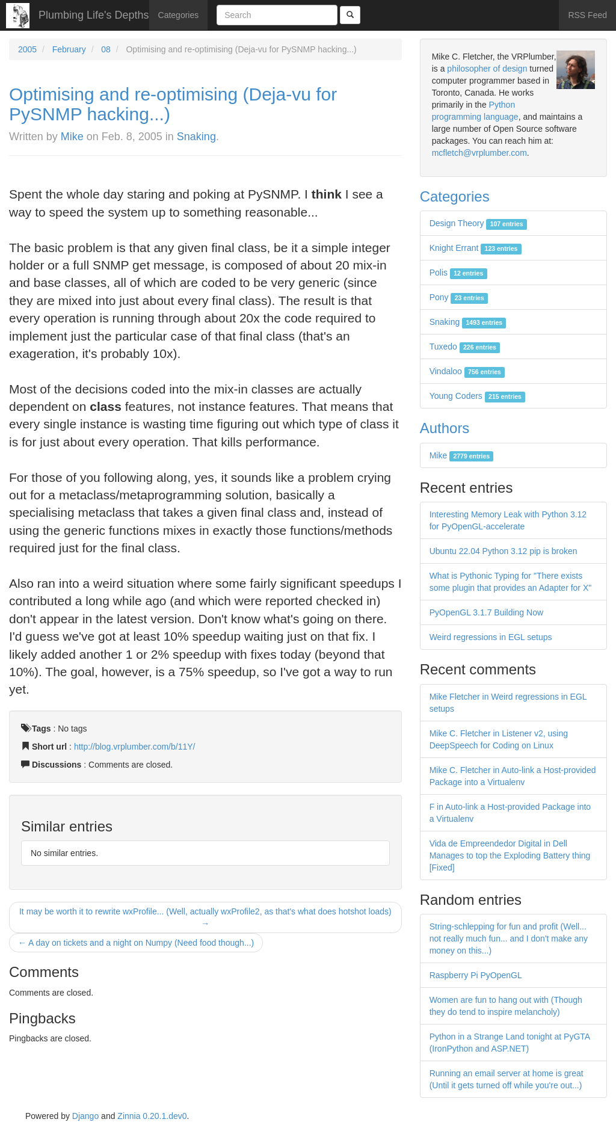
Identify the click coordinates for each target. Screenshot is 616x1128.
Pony (459, 297)
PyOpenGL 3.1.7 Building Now (486, 612)
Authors (445, 428)
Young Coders (478, 396)
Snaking (196, 137)
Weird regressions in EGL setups (491, 637)
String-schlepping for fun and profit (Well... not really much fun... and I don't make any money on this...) (509, 938)
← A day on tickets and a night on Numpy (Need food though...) (136, 943)
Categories (178, 15)
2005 (27, 49)
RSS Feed (587, 15)
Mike (72, 137)
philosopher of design (487, 68)
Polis (458, 272)
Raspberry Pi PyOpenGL (476, 975)
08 (106, 49)
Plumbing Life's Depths (93, 15)
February (69, 49)
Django (85, 1116)
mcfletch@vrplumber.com (479, 153)
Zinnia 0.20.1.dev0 (151, 1116)
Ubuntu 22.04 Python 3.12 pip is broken (504, 551)
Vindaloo (467, 371)
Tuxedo (465, 346)
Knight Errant (476, 248)
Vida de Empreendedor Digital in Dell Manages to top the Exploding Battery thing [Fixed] (510, 855)
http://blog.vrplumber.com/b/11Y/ (135, 746)
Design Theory (478, 223)
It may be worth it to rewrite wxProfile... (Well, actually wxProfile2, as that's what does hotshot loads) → (205, 917)
